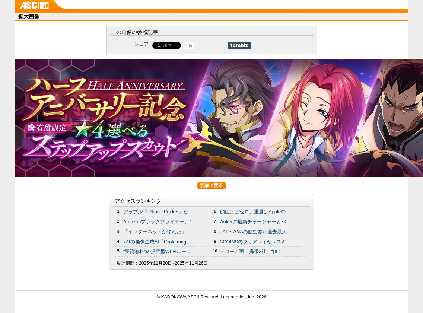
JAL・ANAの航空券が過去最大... (255, 231)
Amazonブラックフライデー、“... (159, 221)
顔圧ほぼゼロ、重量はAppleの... (255, 211)
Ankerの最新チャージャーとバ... (255, 221)
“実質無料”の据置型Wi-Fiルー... (156, 251)
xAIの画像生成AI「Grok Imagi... (157, 242)
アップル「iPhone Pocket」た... (157, 211)
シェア (141, 44)
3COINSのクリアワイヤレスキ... (255, 242)
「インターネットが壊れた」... (156, 231)
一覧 (188, 45)
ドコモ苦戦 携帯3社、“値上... (253, 251)
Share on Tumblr (239, 45)
